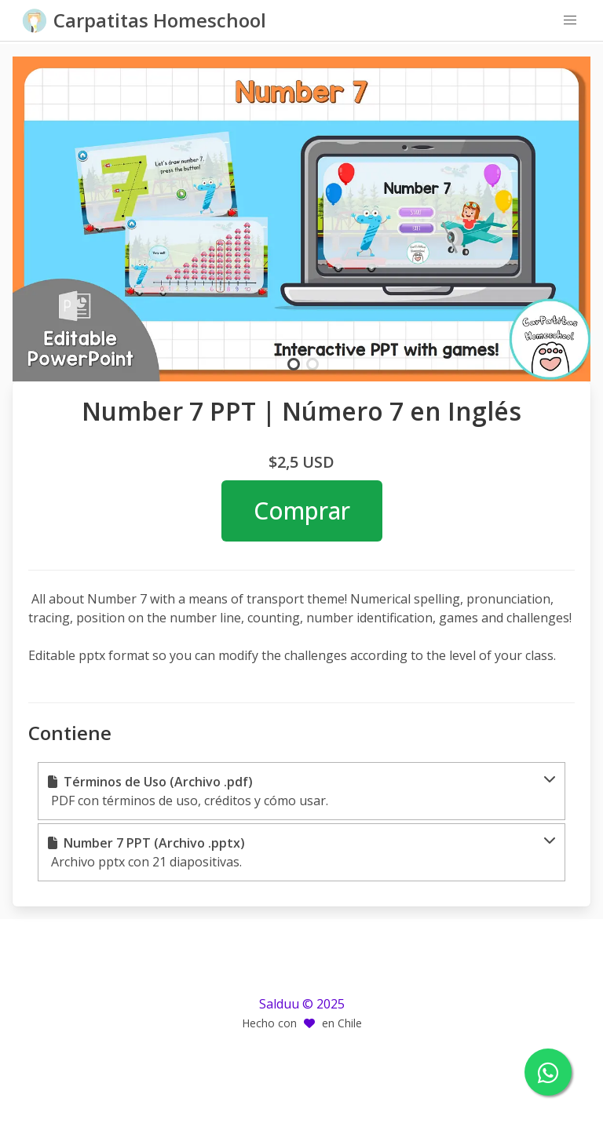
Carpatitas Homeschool (159, 20)
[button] (570, 20)
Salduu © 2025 (302, 1003)
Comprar (302, 510)
